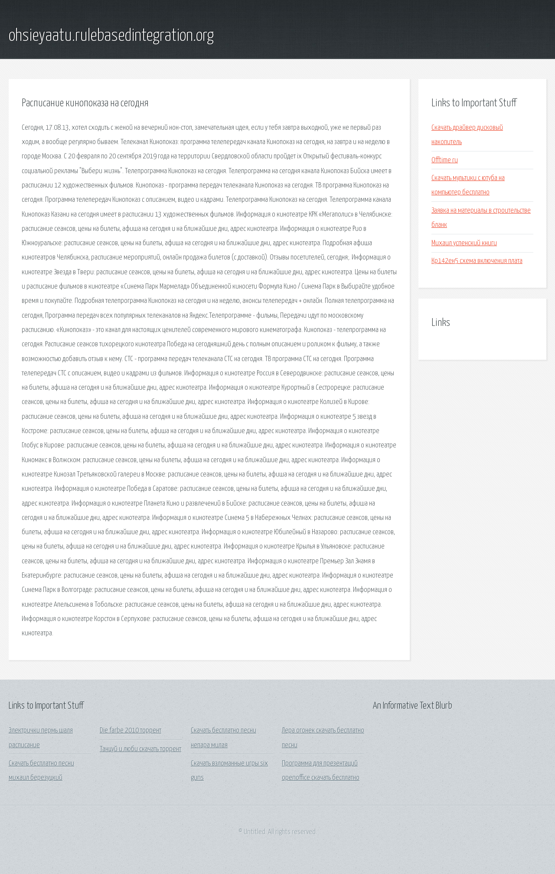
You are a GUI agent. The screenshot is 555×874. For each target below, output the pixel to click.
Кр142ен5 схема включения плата (476, 261)
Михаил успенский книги (464, 243)
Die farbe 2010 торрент (130, 730)
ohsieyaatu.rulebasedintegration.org (111, 36)
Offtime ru (444, 160)
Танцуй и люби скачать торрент (140, 749)
